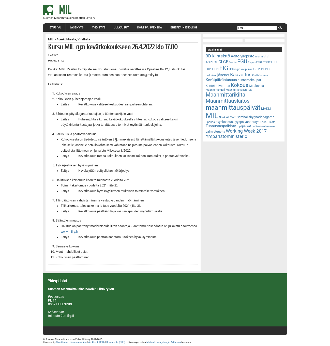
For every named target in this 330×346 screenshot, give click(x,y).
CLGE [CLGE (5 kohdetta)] (223, 61)
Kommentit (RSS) (116, 342)
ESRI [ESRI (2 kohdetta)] (259, 62)
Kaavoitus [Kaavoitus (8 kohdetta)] (240, 74)
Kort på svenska (149, 27)
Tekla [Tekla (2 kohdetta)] (263, 122)
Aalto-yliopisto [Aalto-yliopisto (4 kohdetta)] (242, 56)
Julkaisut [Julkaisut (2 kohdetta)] (211, 75)
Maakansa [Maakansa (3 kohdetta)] (256, 86)
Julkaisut (121, 27)
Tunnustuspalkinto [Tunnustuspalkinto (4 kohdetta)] (221, 126)
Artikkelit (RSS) (96, 342)
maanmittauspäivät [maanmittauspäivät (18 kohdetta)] (233, 107)
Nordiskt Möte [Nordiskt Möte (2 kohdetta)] (227, 117)
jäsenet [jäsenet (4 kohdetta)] (223, 75)
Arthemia (176, 342)
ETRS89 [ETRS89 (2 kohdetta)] (267, 62)
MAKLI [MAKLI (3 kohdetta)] (266, 109)
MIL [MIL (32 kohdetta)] (212, 115)
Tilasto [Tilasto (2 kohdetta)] (271, 122)
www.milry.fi (69, 231)
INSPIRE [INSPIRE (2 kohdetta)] (266, 69)
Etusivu (55, 27)
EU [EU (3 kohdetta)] (275, 62)
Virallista (84, 39)
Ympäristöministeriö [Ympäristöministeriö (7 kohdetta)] (226, 136)
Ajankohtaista (66, 39)
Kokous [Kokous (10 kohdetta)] (239, 85)
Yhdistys (99, 27)
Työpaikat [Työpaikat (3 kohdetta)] (244, 126)
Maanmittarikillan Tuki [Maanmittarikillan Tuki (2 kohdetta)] (239, 89)
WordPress (62, 342)
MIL (50, 39)
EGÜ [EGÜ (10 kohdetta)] (242, 61)
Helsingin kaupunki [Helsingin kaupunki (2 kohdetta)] (240, 69)
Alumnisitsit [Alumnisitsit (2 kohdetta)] (262, 56)
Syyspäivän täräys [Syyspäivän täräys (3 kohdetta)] (246, 122)
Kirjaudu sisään (78, 342)
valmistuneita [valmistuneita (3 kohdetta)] (215, 131)
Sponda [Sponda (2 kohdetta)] (210, 122)
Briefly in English (183, 27)
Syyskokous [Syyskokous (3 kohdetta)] (224, 122)
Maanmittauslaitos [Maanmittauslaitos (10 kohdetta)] (228, 101)
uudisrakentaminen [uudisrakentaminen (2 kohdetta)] (263, 126)
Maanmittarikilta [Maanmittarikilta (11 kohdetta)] (225, 94)
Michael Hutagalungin (158, 342)
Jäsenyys (77, 27)
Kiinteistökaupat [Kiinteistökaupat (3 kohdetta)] (249, 80)
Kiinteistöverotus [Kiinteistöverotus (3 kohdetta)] (218, 86)
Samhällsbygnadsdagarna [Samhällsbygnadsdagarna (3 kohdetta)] (255, 117)
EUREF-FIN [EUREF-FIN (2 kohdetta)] (212, 69)
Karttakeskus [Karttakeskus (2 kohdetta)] (260, 75)
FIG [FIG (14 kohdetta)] (223, 68)
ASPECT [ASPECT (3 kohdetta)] (212, 62)
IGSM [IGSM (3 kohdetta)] (256, 69)
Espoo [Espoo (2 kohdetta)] (252, 62)
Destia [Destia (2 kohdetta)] (232, 62)
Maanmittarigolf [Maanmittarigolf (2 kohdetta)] (215, 89)
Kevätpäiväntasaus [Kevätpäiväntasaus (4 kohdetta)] (221, 79)
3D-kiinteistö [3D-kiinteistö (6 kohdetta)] (218, 55)
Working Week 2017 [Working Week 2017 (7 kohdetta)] (246, 131)
